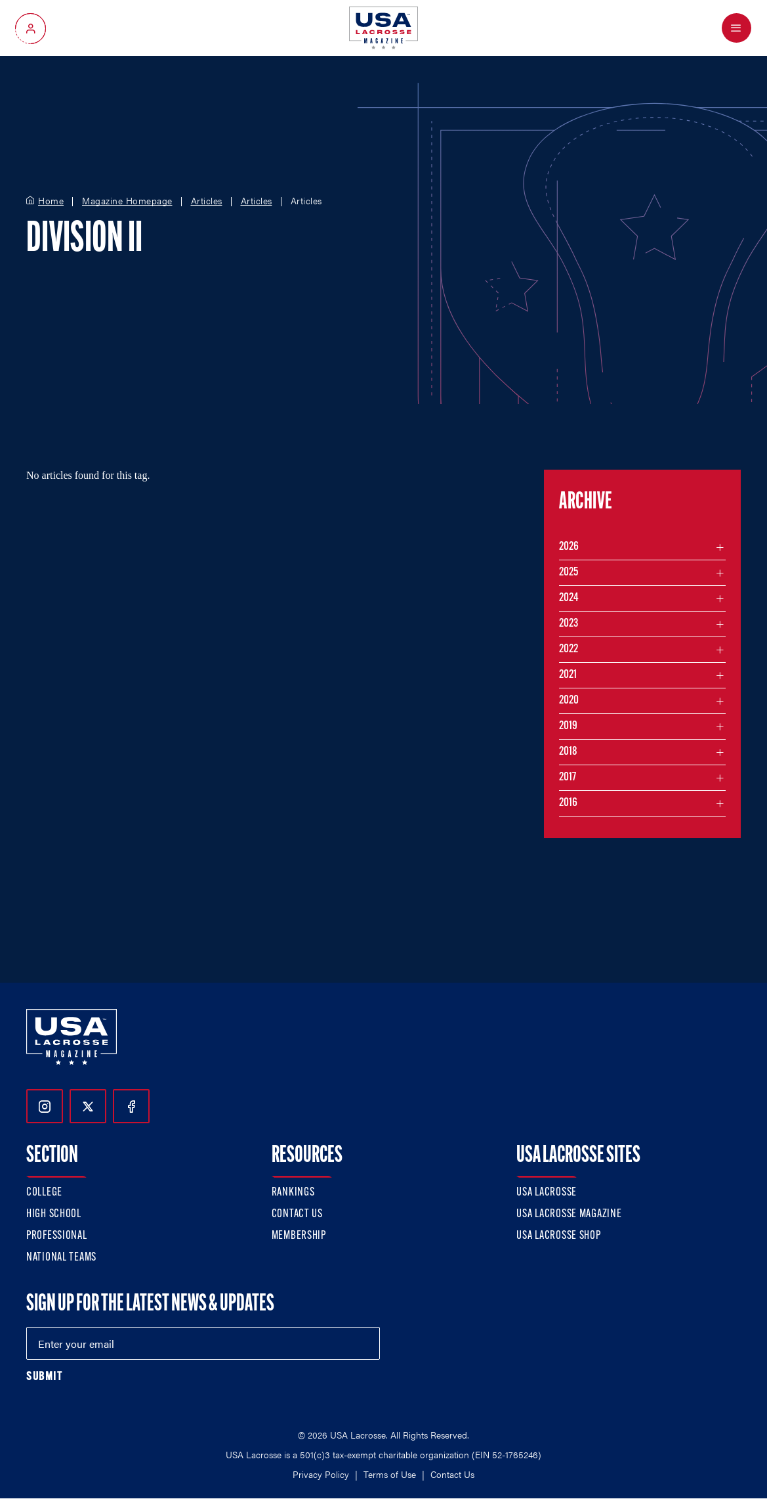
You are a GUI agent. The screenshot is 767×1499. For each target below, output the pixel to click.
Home (51, 201)
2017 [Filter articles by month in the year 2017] (567, 777)
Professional (56, 1236)
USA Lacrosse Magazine (568, 1214)
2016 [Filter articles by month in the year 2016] (568, 803)
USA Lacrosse (546, 1192)
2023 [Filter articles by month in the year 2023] (568, 623)
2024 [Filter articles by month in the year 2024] (569, 598)
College (44, 1192)
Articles (206, 201)
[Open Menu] (736, 28)
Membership (299, 1236)
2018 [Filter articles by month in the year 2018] (568, 752)
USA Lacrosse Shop (558, 1236)
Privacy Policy (321, 1474)
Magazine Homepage (127, 201)
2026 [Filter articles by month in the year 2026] (569, 547)
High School (53, 1214)
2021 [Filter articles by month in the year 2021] (568, 675)
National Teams (61, 1257)
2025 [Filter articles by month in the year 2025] (568, 572)
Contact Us (297, 1214)
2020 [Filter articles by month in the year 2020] (569, 700)
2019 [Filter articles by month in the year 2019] (568, 726)
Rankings (293, 1192)
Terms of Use (389, 1474)
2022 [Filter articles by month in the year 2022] (568, 649)
